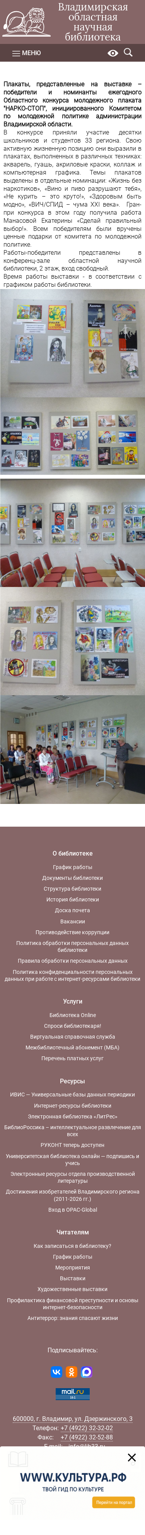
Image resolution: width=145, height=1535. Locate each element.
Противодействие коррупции (72, 932)
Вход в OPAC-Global (72, 1210)
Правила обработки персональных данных (73, 961)
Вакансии (72, 921)
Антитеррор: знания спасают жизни (72, 1318)
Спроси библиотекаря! (72, 1026)
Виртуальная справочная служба (72, 1037)
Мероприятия (72, 1267)
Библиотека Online (72, 1015)
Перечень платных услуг (72, 1058)
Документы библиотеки (72, 878)
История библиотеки (72, 899)
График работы (72, 867)
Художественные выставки (72, 1289)
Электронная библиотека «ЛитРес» (73, 1116)
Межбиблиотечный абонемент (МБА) (72, 1047)
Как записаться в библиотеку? (72, 1246)
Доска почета (72, 910)
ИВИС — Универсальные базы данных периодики (72, 1094)
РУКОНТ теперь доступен (72, 1145)
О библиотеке (73, 853)
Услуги (72, 1001)
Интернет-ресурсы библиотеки (72, 1106)
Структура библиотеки (72, 889)
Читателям (72, 1232)
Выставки (72, 1278)
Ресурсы (72, 1081)
